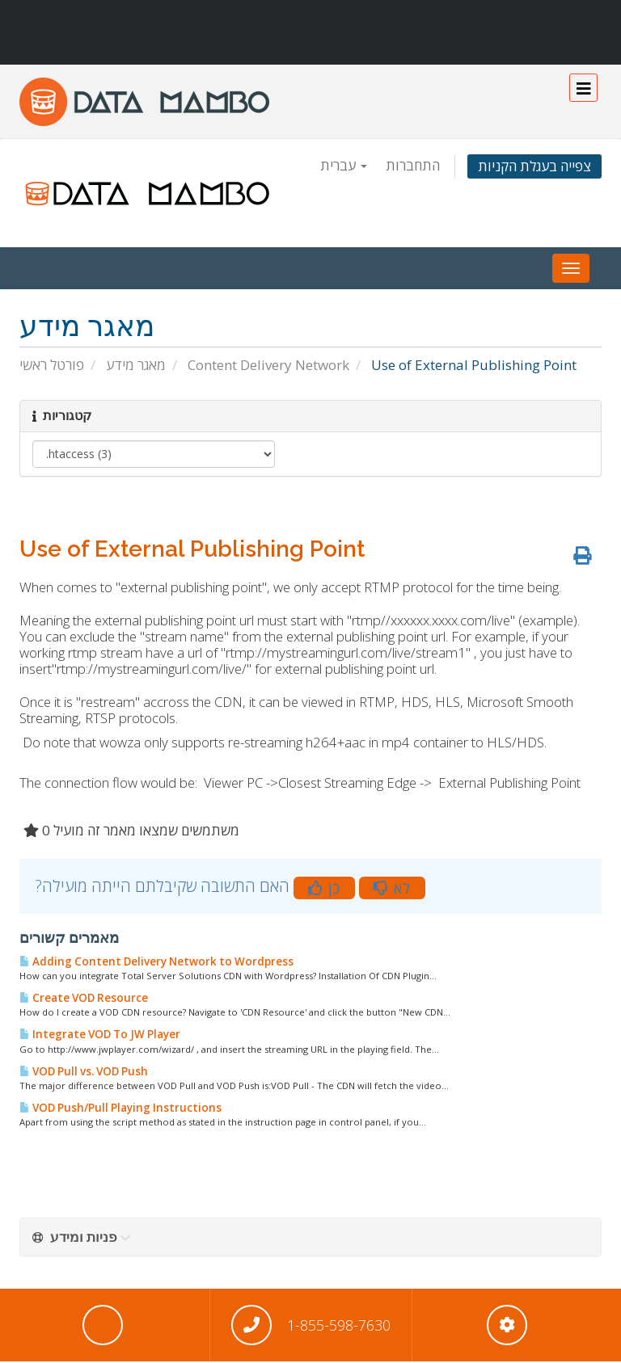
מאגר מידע (136, 364)
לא (392, 888)
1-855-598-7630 (339, 1325)
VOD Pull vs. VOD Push (83, 1071)
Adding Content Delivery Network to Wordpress (156, 961)
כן (324, 888)
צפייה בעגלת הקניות (534, 166)
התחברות (413, 165)
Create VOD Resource (83, 998)
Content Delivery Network (268, 364)
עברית (343, 165)
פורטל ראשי (51, 364)
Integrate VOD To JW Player (99, 1034)
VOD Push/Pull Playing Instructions (120, 1107)
